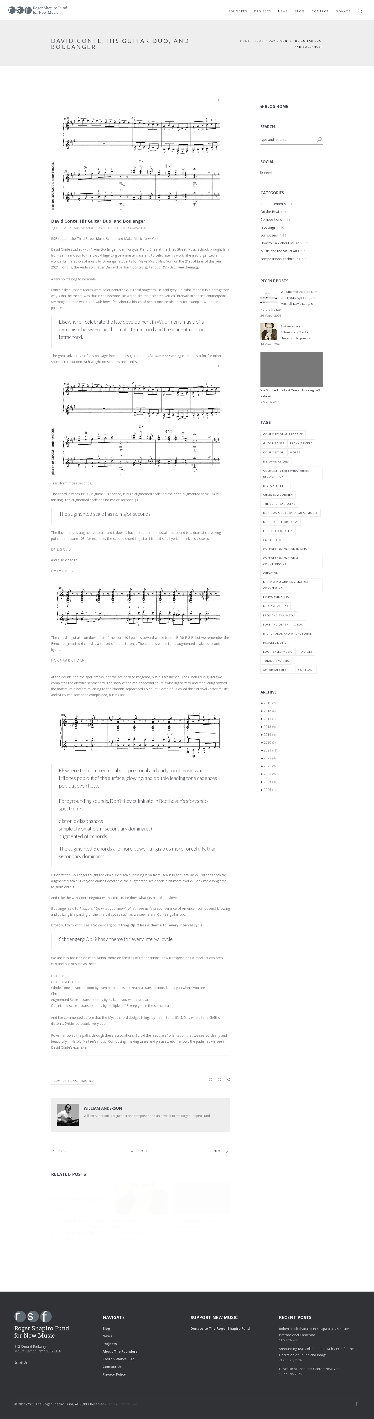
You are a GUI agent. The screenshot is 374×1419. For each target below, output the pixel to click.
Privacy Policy (114, 1374)
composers (137, 228)
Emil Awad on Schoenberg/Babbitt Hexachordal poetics (130, 1226)
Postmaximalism (276, 597)
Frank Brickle (301, 443)
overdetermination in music (286, 549)
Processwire (127, 1404)
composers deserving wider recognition (286, 473)
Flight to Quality (278, 531)
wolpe (295, 452)
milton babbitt (275, 485)
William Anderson (87, 228)
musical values (275, 606)
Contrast (306, 670)
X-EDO (298, 624)
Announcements (273, 203)
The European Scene (279, 503)
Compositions (271, 219)
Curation (270, 573)
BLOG (259, 40)
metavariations (276, 461)
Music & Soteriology (280, 522)
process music (274, 642)
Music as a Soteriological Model (290, 513)
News (283, 11)
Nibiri (111, 1404)
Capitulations (274, 540)
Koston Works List (118, 1359)
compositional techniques (280, 259)
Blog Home (274, 106)
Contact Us (112, 1366)
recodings (267, 227)
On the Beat (117, 228)
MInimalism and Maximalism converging (285, 585)
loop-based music (277, 651)
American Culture (277, 670)
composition (273, 452)
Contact (320, 11)
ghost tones (273, 443)
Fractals (305, 651)
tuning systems (276, 660)
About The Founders (120, 1351)
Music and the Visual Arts (279, 251)
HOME (245, 40)
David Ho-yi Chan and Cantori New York (309, 1368)
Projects (262, 11)
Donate (343, 11)
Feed (266, 172)
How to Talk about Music (279, 243)
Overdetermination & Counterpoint (281, 561)
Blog (300, 11)
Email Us (21, 1362)
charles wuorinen (278, 494)
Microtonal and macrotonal (287, 633)
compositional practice (74, 1081)
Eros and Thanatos (279, 615)
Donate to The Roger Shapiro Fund (220, 1328)
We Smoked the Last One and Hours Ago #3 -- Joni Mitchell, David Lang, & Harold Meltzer (76, 1226)
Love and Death (276, 624)
